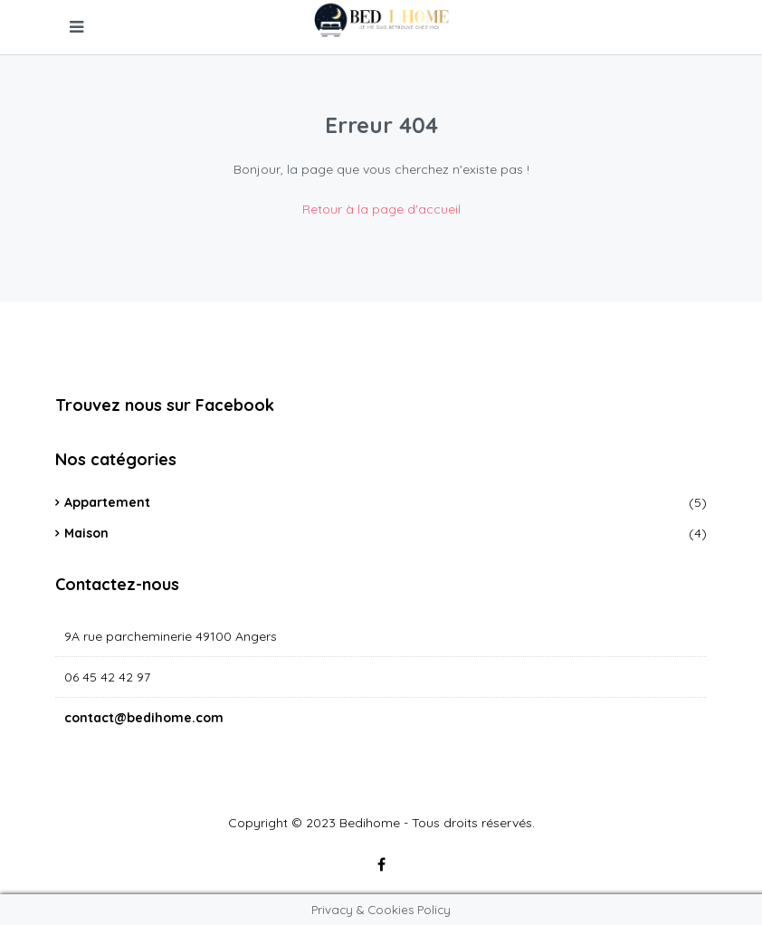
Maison (86, 533)
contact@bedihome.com (144, 718)
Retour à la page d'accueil (381, 209)
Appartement (107, 502)
